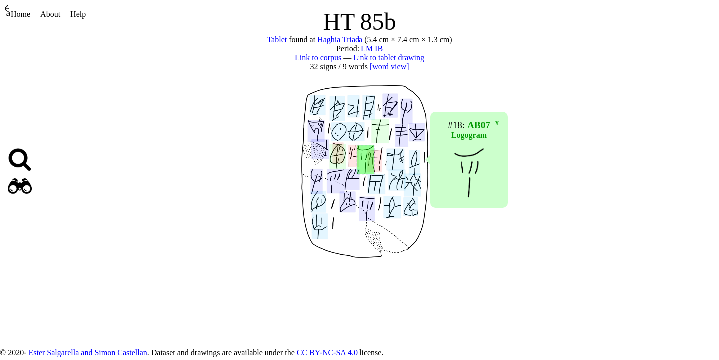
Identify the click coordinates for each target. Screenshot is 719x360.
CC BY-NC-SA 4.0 (327, 352)
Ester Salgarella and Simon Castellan (87, 352)
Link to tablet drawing (388, 58)
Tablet (277, 40)
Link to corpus (318, 58)
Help (78, 14)
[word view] (389, 66)
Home (17, 11)
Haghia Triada (339, 40)
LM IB (372, 48)
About (50, 14)
